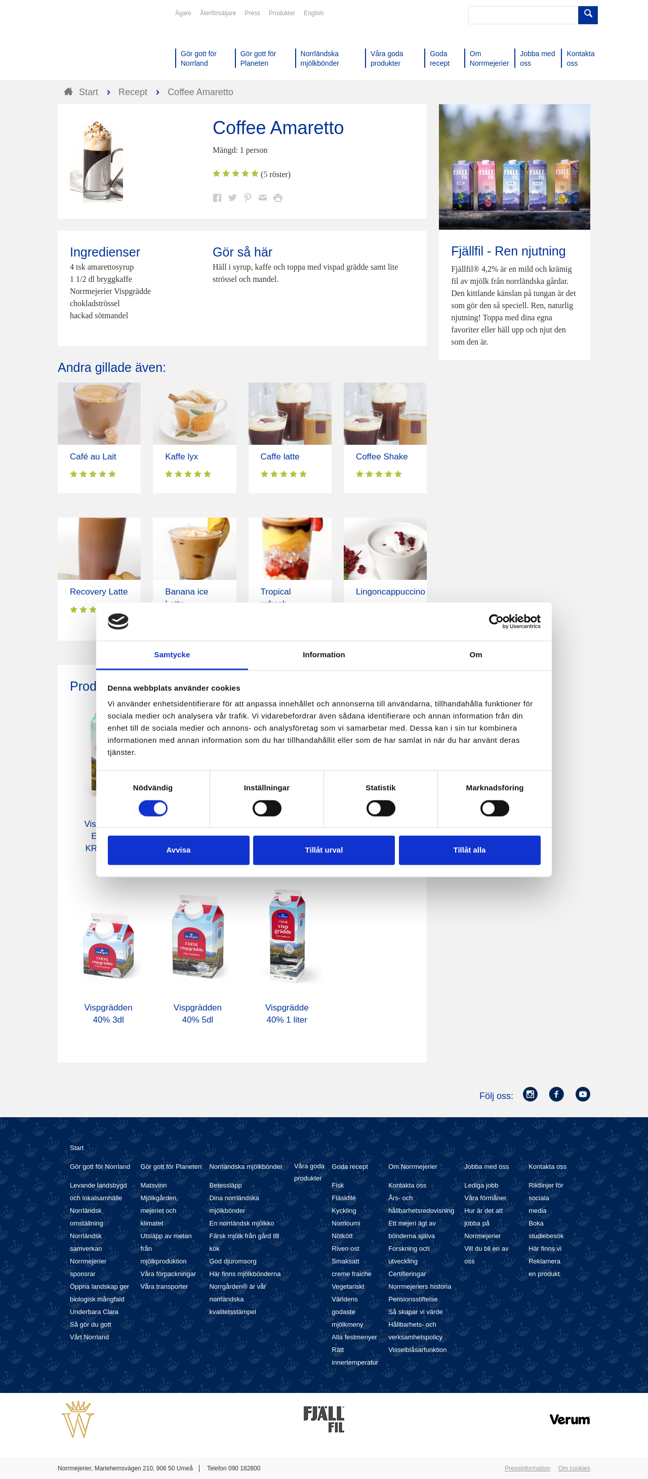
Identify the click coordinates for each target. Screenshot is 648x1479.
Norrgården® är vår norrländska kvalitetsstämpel (237, 1299)
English (313, 13)
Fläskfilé (344, 1198)
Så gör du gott (90, 1324)
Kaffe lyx (181, 456)
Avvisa (179, 850)
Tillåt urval (324, 850)
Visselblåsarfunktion (417, 1350)
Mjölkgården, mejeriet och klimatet (159, 1210)
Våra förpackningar (168, 1274)
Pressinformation (527, 1468)
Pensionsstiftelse (413, 1299)
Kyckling (344, 1210)
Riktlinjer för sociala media (546, 1197)
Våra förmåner (485, 1198)
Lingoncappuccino (390, 592)
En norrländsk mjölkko (241, 1223)
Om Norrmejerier (412, 1166)
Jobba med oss (486, 1166)
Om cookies (574, 1468)
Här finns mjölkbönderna (244, 1274)
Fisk (338, 1185)
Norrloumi (346, 1223)
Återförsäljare (218, 13)
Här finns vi (545, 1248)
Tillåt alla (470, 850)
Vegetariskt (348, 1286)
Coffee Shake (382, 456)
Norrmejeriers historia (419, 1286)
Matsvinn (154, 1185)
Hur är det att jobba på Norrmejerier (483, 1223)
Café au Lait (93, 456)
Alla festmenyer (354, 1337)
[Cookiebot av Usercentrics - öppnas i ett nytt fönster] (496, 621)
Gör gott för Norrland (100, 1166)
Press (252, 13)
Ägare (183, 13)
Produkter (282, 13)
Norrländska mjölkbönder (245, 1166)
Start (77, 1148)
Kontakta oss (407, 1185)
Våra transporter (164, 1286)
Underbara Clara (94, 1312)
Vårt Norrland (89, 1337)
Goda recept (350, 1166)
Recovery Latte (99, 592)
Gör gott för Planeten (171, 1166)
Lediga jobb (481, 1185)
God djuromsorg (232, 1261)
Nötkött (342, 1236)
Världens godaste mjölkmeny (347, 1311)
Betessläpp (225, 1185)
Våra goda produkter (309, 1172)
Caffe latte (280, 456)
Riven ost (345, 1248)
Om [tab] (475, 655)
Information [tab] (324, 655)
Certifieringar (407, 1274)
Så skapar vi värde (415, 1312)
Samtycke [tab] (172, 655)
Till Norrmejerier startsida (96, 44)
